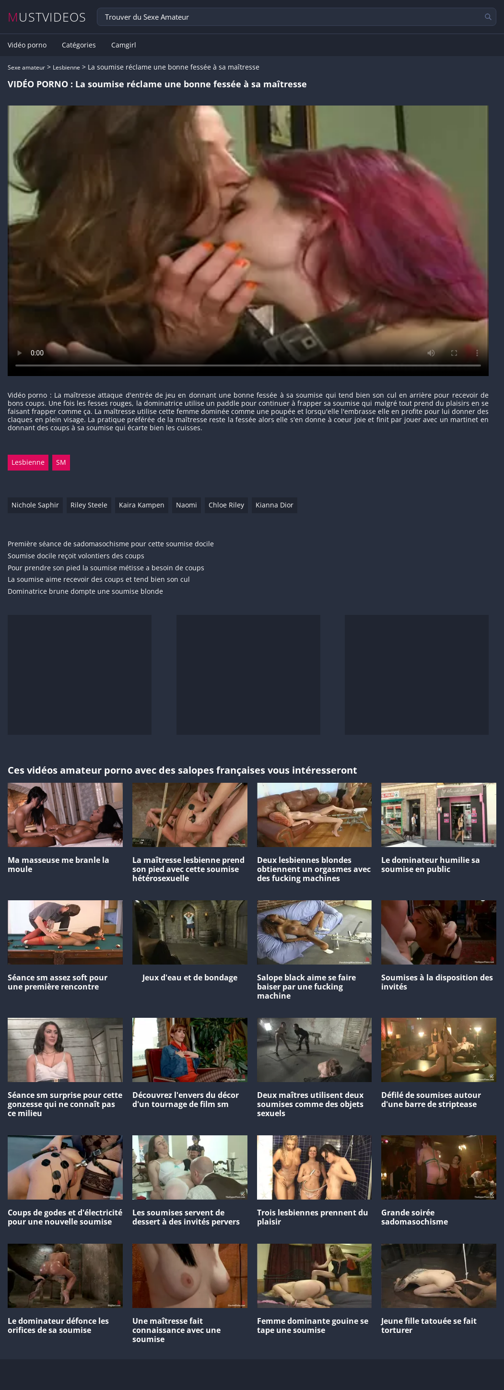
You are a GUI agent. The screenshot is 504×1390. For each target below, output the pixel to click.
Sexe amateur (26, 67)
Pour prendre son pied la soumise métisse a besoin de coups (106, 568)
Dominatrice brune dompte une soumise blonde (85, 592)
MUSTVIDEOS (47, 17)
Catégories (79, 45)
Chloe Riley (226, 504)
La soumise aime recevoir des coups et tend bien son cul (99, 580)
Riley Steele (88, 504)
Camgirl (123, 45)
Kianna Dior (274, 504)
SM (61, 462)
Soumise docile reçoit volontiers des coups (76, 556)
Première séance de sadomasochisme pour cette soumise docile (111, 544)
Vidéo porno (27, 45)
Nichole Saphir (35, 504)
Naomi (186, 504)
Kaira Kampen (141, 504)
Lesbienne (66, 67)
